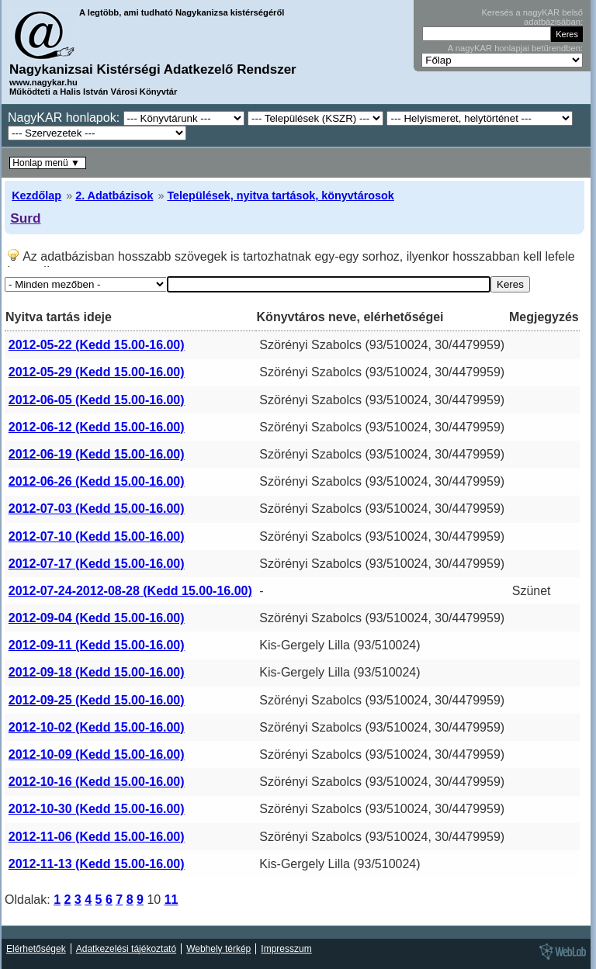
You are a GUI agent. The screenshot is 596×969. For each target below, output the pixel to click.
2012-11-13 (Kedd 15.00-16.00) (97, 863)
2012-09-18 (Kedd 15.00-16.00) (97, 672)
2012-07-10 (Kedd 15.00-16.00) (97, 536)
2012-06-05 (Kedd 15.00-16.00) (97, 400)
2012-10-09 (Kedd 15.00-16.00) (97, 754)
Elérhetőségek (36, 948)
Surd (25, 218)
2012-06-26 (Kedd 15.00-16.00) (97, 481)
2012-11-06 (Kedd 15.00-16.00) (97, 836)
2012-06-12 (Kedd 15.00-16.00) (97, 427)
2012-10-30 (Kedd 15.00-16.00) (97, 808)
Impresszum (286, 948)
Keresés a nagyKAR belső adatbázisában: (532, 17)
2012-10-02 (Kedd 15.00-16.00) (97, 727)
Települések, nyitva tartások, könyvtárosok (280, 195)
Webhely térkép (218, 948)
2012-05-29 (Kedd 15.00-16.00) (97, 372)
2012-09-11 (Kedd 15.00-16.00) (97, 645)
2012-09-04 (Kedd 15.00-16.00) (97, 618)
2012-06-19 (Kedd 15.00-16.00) (97, 454)
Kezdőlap (36, 195)
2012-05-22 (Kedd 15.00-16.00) (97, 344)
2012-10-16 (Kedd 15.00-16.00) (97, 781)
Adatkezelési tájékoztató (126, 948)
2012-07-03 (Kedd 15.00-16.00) (97, 508)
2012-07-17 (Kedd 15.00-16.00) (97, 563)
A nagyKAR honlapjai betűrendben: (515, 48)
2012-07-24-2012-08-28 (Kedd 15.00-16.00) (130, 590)
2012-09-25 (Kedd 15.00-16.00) (97, 700)
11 (171, 899)
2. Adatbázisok (114, 195)
